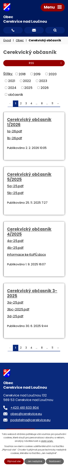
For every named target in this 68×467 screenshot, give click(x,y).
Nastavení (55, 461)
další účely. (47, 441)
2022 (27, 81)
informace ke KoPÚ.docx (26, 254)
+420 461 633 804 (24, 407)
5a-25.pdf (15, 186)
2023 (43, 81)
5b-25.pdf (15, 193)
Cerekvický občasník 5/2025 (29, 176)
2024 (12, 87)
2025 (28, 87)
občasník (15, 94)
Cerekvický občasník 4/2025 (29, 231)
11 (52, 103)
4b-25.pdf (15, 247)
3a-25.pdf (15, 302)
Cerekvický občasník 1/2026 (29, 122)
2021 (11, 81)
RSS (46, 63)
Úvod (7, 40)
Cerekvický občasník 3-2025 (32, 293)
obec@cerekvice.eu (26, 414)
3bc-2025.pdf (18, 309)
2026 (45, 87)
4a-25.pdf (15, 240)
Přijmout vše (13, 461)
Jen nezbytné (35, 461)
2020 (53, 74)
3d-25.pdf (15, 316)
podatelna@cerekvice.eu (30, 420)
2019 (37, 74)
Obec (20, 40)
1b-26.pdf (14, 138)
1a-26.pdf (14, 131)
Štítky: (8, 73)
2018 (22, 74)
